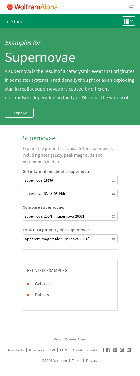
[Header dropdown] (132, 7)
